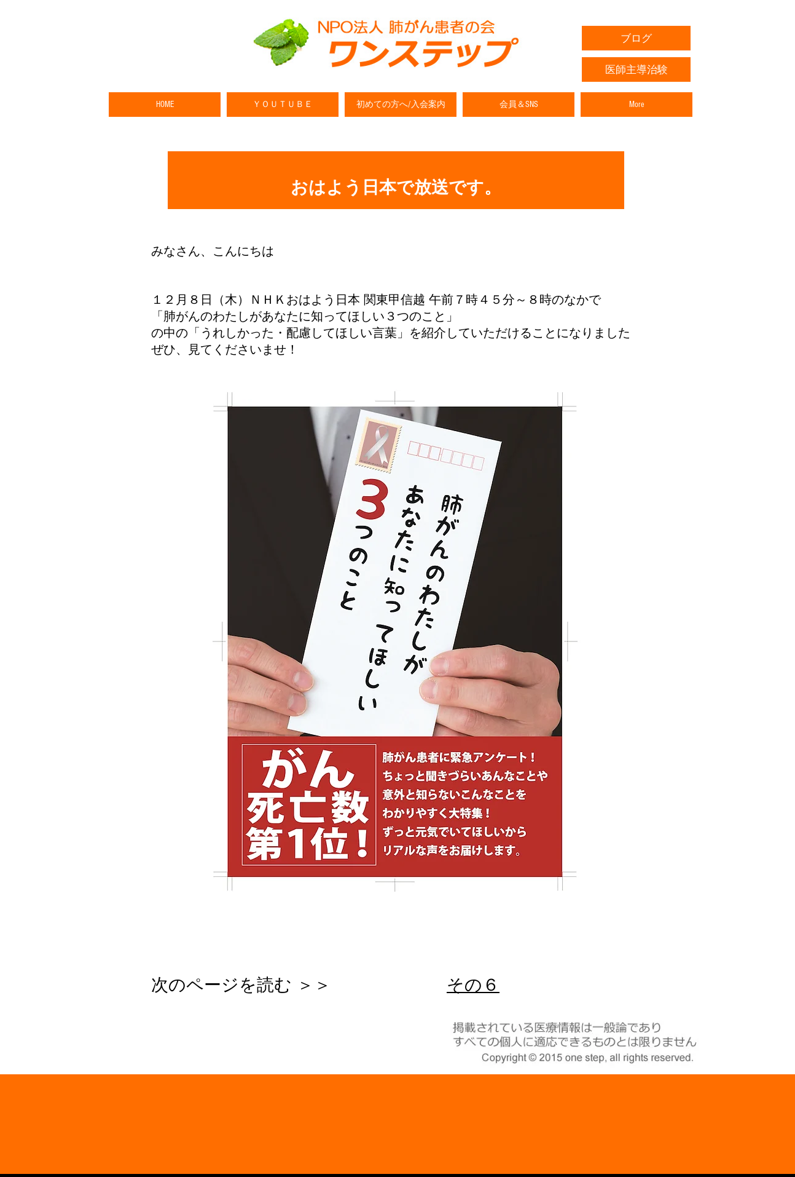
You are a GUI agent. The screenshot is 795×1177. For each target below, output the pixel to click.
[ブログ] (636, 38)
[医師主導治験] (636, 69)
